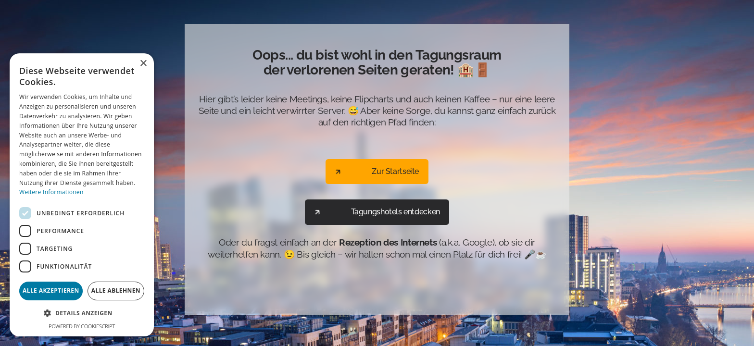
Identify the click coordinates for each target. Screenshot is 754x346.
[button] (81, 313)
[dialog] (82, 194)
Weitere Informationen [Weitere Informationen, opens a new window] (51, 192)
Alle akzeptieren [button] (51, 290)
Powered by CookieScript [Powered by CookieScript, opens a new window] (82, 326)
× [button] (143, 63)
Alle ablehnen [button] (115, 290)
